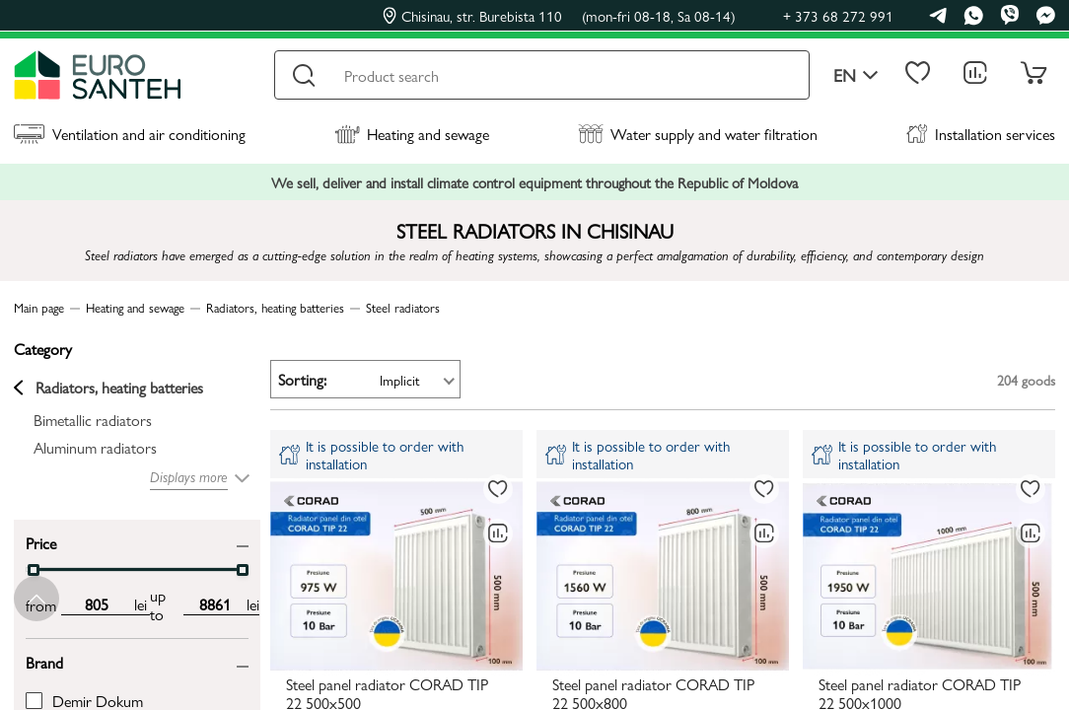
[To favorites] (498, 489)
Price (41, 542)
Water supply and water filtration (698, 133)
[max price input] (215, 604)
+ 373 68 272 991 (838, 15)
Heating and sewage (411, 133)
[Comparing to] (498, 533)
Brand (44, 661)
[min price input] (96, 604)
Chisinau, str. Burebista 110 (559, 16)
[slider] (33, 570)
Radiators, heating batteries (108, 387)
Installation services (980, 133)
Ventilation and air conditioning (130, 133)
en (856, 75)
